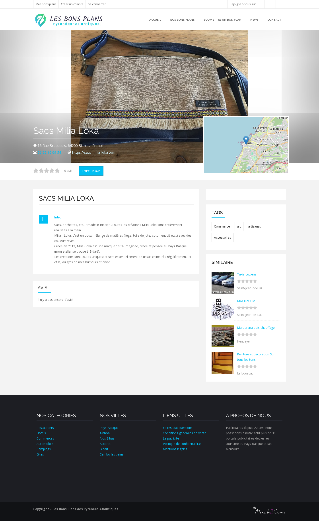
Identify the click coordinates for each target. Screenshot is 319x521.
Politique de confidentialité (182, 444)
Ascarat (105, 444)
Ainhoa (105, 433)
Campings (44, 449)
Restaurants (45, 428)
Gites (40, 454)
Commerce (222, 226)
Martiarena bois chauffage (256, 327)
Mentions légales (175, 449)
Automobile (45, 444)
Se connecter (97, 4)
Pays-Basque (109, 428)
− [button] (210, 130)
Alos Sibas (107, 438)
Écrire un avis (91, 171)
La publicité (171, 438)
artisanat (254, 226)
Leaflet (266, 171)
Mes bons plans (46, 4)
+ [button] (210, 123)
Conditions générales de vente (184, 433)
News (254, 20)
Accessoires (222, 237)
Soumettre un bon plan (222, 20)
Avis (42, 287)
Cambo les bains (111, 454)
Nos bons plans (182, 20)
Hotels (41, 433)
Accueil (155, 20)
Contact (274, 20)
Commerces (45, 438)
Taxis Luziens (246, 274)
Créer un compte (73, 4)
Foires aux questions (178, 428)
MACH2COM (246, 301)
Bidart (104, 449)
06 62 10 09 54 (49, 152)
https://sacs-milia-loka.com (93, 152)
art (239, 226)
